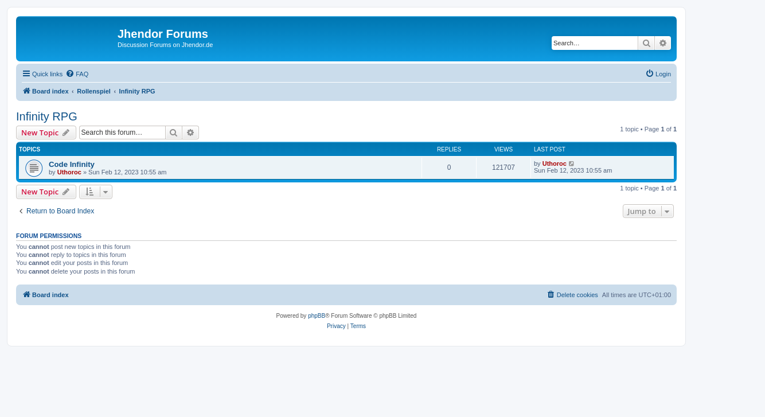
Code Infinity (72, 164)
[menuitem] (76, 74)
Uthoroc (69, 172)
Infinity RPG (46, 116)
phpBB (316, 316)
